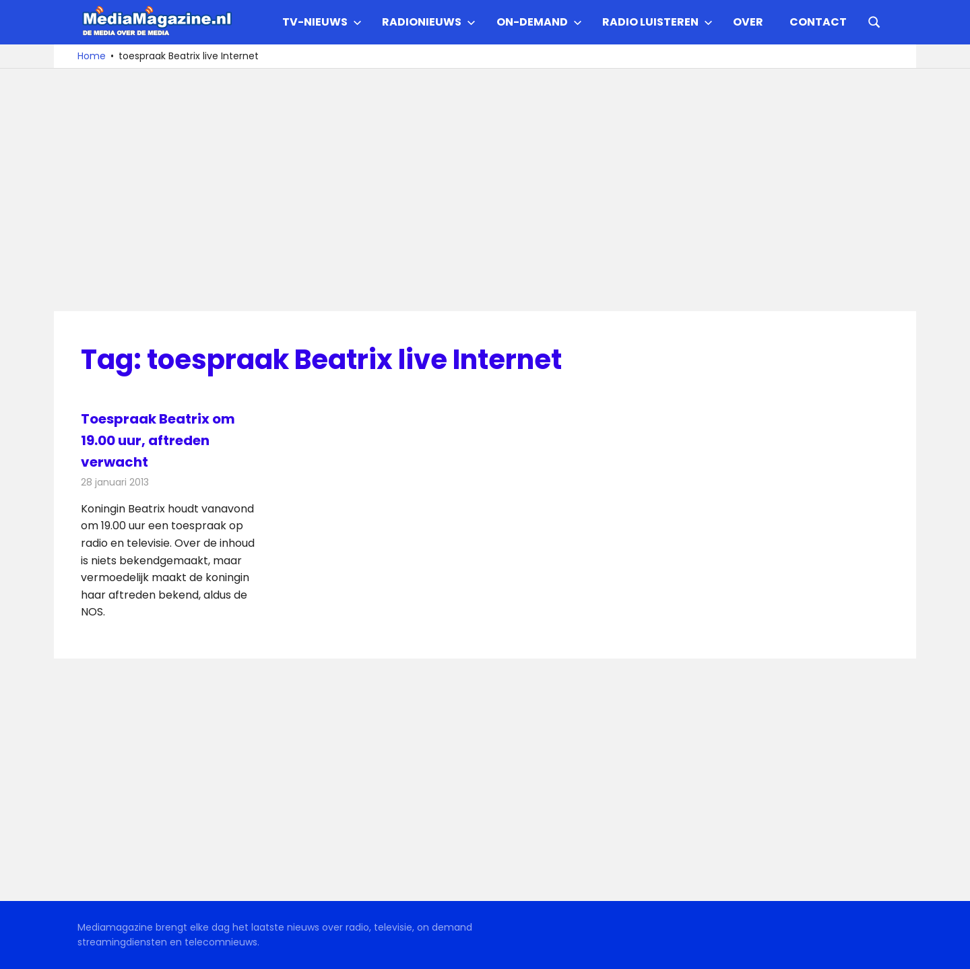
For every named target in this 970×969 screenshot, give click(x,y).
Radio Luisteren (657, 22)
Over (748, 22)
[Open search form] (874, 20)
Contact (818, 22)
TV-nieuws (322, 22)
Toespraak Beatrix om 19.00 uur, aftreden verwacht (158, 440)
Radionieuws (429, 22)
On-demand (539, 22)
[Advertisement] (485, 190)
